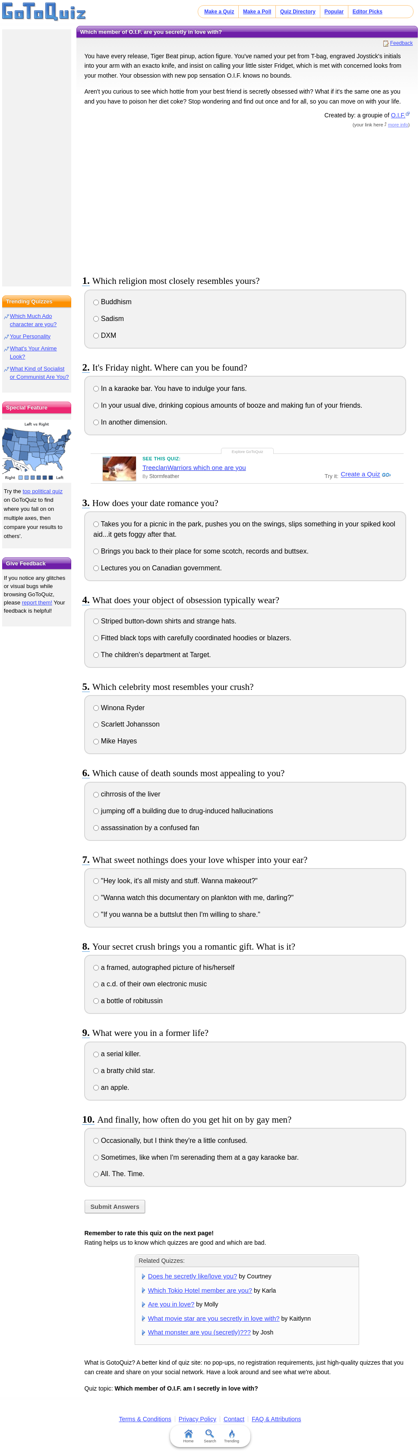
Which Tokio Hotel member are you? (200, 1290)
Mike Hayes (115, 741)
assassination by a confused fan (146, 827)
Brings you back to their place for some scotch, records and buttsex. (201, 551)
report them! (37, 602)
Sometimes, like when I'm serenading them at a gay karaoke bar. (196, 1157)
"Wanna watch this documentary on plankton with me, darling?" (193, 897)
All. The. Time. (119, 1173)
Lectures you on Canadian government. (157, 568)
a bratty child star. (124, 1070)
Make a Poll (257, 12)
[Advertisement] (247, 200)
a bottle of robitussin (128, 1000)
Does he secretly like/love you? (192, 1276)
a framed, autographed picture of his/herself (163, 967)
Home (188, 1436)
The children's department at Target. (152, 654)
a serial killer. (117, 1053)
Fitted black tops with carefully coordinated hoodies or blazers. (192, 638)
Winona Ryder (119, 707)
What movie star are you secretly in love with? (214, 1318)
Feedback (401, 43)
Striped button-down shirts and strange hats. (164, 621)
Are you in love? (171, 1304)
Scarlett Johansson (126, 724)
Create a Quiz (359, 474)
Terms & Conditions (145, 1419)
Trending (231, 1436)
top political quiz (42, 491)
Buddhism (112, 301)
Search (210, 1436)
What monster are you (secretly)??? (199, 1332)
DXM (104, 335)
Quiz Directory (298, 12)
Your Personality (30, 336)
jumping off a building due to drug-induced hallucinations (183, 811)
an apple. (111, 1087)
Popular (334, 12)
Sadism (108, 318)
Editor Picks (367, 12)
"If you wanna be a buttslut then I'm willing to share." (176, 914)
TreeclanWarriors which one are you (194, 467)
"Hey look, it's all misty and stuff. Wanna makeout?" (175, 880)
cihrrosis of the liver (126, 794)
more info (398, 124)
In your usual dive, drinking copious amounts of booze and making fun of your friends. (227, 405)
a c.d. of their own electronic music (150, 984)
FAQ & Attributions (276, 1419)
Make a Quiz (219, 12)
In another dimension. (130, 422)
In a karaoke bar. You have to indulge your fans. (169, 388)
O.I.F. (398, 115)
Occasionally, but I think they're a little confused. (170, 1140)
